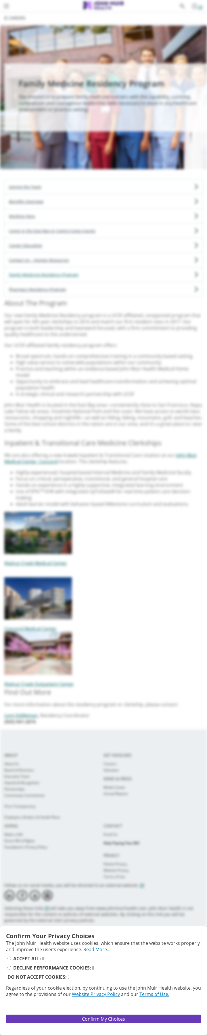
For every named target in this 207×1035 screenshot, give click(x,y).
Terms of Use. (154, 994)
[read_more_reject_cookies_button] (69, 977)
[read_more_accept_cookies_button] (43, 958)
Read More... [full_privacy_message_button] (96, 949)
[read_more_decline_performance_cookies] (93, 968)
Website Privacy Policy (96, 994)
